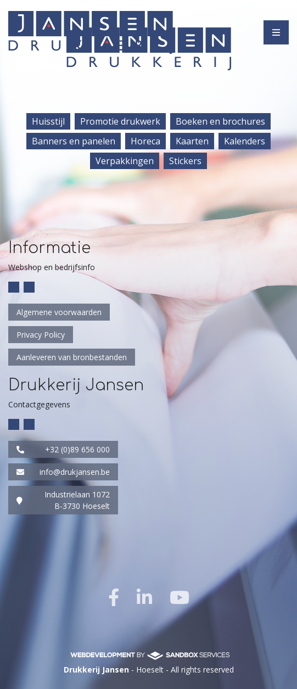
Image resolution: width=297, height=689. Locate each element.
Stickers (185, 161)
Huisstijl (48, 121)
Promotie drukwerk (120, 121)
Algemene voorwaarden (59, 312)
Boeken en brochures (220, 121)
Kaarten (192, 141)
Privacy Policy (40, 334)
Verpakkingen (125, 161)
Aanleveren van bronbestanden (71, 357)
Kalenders (244, 141)
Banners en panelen (73, 141)
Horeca (145, 141)
